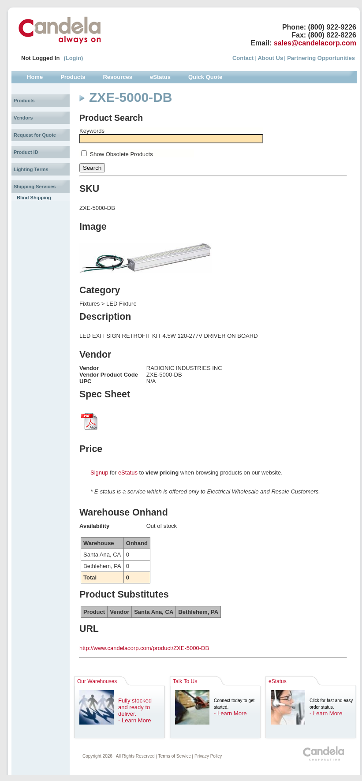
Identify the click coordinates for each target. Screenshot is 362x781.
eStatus (128, 472)
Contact (243, 58)
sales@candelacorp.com (315, 43)
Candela (60, 30)
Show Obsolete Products (121, 154)
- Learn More (134, 720)
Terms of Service (174, 756)
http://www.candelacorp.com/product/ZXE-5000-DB (144, 648)
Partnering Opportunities (321, 58)
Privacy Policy (208, 756)
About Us (270, 58)
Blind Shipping (34, 197)
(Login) (73, 58)
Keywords (91, 130)
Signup (99, 472)
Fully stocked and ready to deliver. (135, 707)
